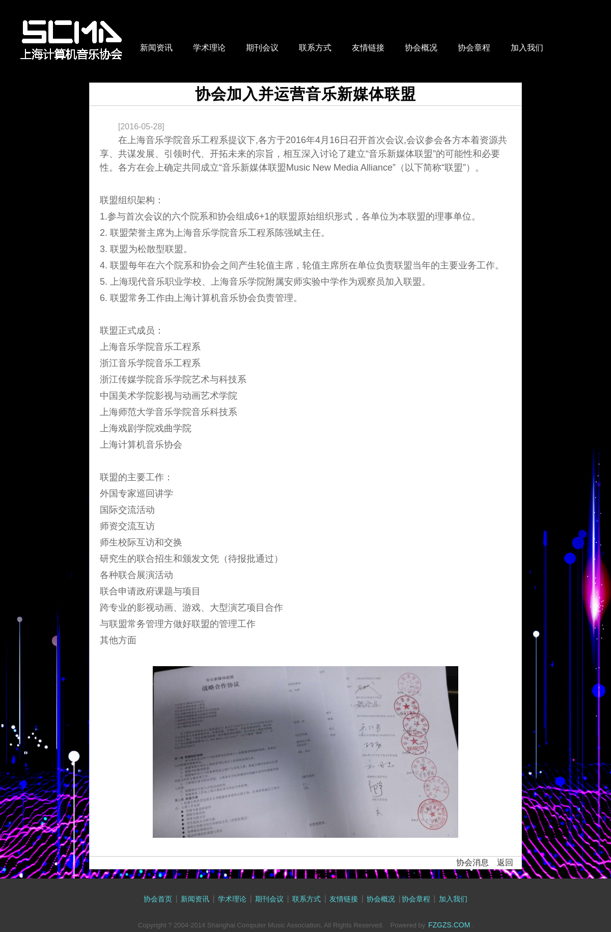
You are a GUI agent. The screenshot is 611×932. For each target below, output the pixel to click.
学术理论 (209, 47)
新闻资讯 (156, 47)
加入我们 (527, 47)
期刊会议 (262, 47)
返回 (505, 862)
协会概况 (421, 47)
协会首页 (158, 899)
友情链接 (368, 47)
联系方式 (315, 47)
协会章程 (474, 47)
